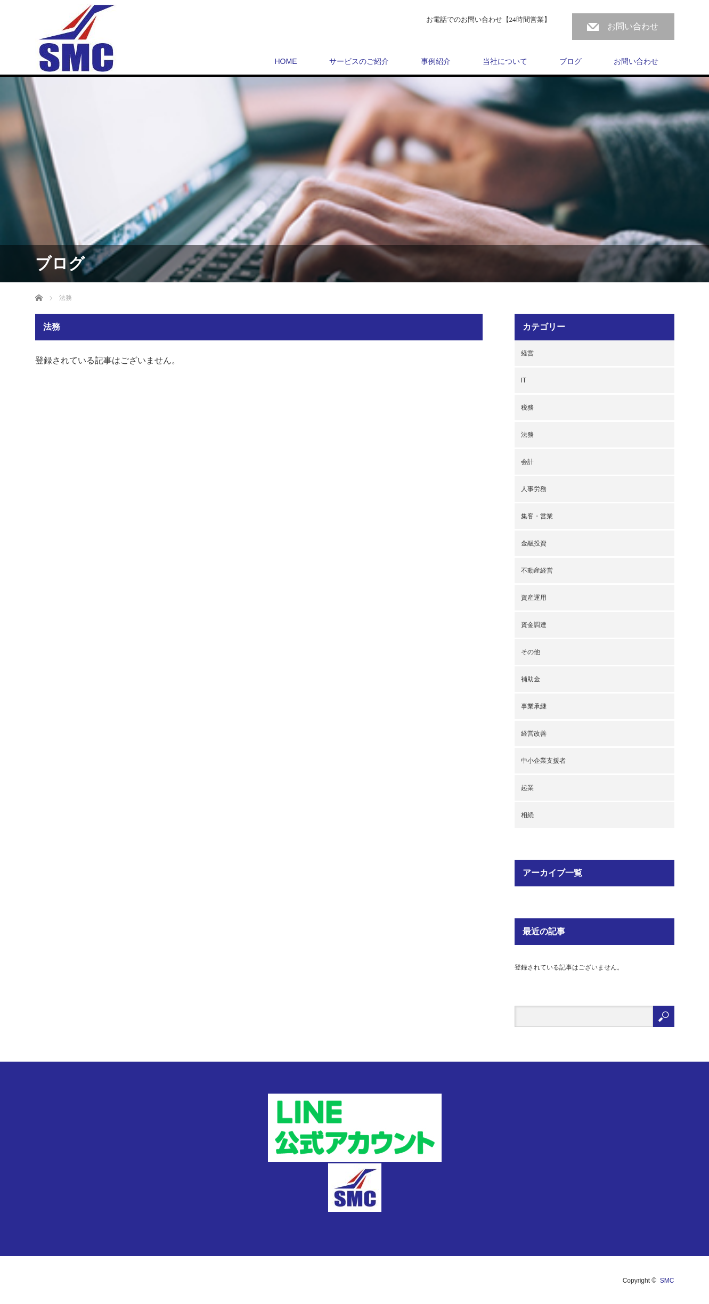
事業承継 (534, 706)
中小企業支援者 (543, 760)
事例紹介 (436, 61)
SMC (667, 1280)
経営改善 (534, 733)
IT (524, 380)
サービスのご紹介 (359, 61)
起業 (527, 788)
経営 (527, 353)
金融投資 (534, 543)
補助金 (530, 679)
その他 (530, 652)
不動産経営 (537, 570)
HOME (286, 61)
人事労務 (534, 489)
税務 (527, 407)
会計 (527, 462)
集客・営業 (537, 516)
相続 (527, 815)
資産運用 (534, 597)
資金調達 (534, 625)
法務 (527, 434)
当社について (505, 61)
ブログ (570, 61)
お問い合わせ (632, 26)
